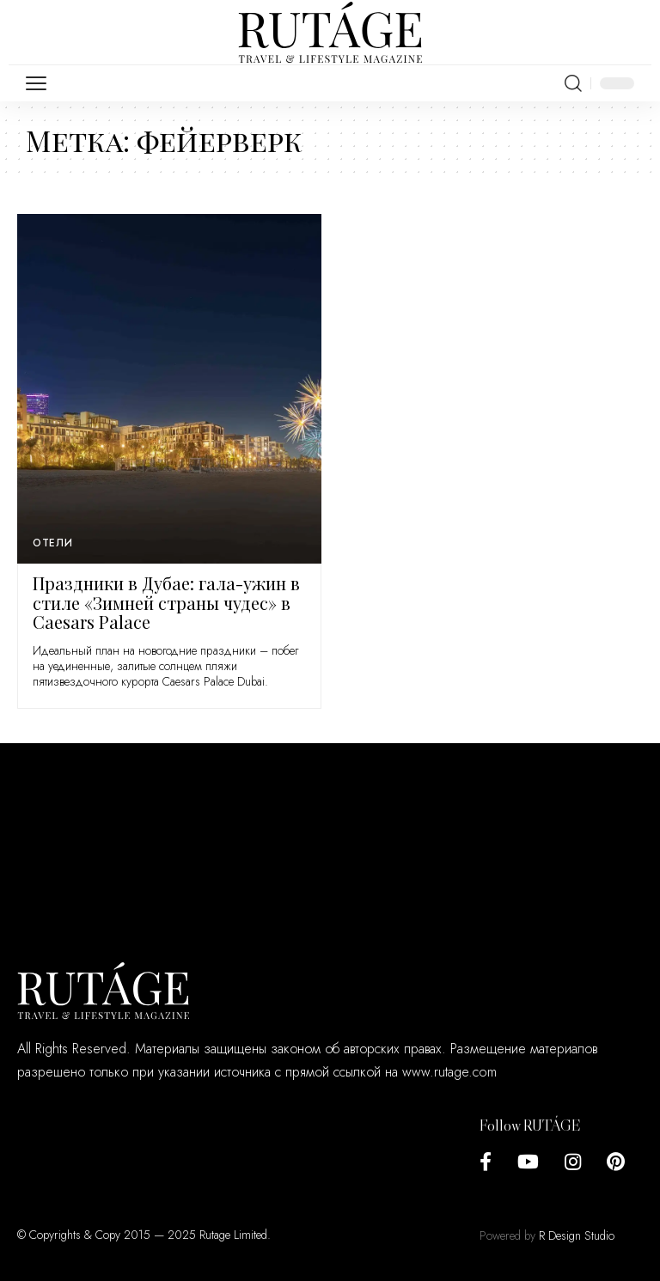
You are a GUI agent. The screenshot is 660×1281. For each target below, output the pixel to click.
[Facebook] (485, 1162)
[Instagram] (572, 1162)
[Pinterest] (615, 1162)
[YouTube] (528, 1162)
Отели (53, 543)
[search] (573, 83)
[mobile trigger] (40, 83)
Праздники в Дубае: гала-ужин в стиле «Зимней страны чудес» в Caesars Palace (166, 602)
